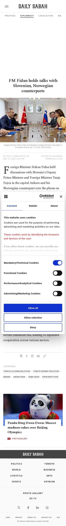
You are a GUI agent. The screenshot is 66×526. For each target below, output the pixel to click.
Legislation (46, 16)
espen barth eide (50, 377)
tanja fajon (33, 377)
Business (49, 469)
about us (32, 517)
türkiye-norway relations (46, 371)
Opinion (49, 481)
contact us (46, 517)
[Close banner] (61, 196)
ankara (6, 377)
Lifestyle (16, 475)
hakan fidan (19, 377)
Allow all (33, 307)
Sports (16, 481)
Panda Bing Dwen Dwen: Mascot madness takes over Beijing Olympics (32, 428)
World (16, 469)
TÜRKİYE (49, 463)
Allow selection (33, 317)
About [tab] (54, 205)
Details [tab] (33, 205)
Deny (33, 327)
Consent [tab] (12, 205)
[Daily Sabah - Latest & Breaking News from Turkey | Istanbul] (33, 6)
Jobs (8, 517)
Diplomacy (27, 16)
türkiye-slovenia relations (16, 371)
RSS (58, 517)
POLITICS (16, 463)
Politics (10, 16)
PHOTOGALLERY (19, 439)
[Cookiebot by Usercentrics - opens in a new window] (40, 196)
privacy (18, 517)
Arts (49, 475)
